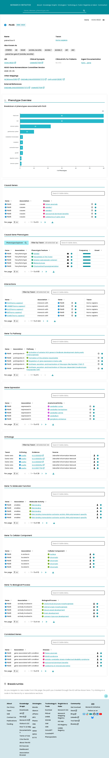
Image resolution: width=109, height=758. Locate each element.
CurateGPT (49, 733)
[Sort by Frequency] (89, 250)
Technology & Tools (74, 5)
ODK (46, 727)
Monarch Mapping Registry (61, 715)
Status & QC (24, 723)
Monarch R (25, 720)
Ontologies (62, 5)
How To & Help (25, 727)
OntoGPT (48, 730)
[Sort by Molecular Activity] (45, 501)
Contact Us (11, 717)
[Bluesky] (92, 717)
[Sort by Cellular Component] (66, 551)
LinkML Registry (61, 729)
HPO (34, 717)
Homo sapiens (61, 40)
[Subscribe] (84, 714)
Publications (12, 721)
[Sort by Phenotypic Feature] (49, 250)
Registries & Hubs (90, 5)
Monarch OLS (63, 710)
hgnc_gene (86, 63)
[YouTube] (100, 714)
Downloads (24, 710)
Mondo (35, 707)
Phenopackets (51, 737)
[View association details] (95, 204)
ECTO (34, 737)
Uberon (35, 711)
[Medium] (90, 714)
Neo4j (23, 717)
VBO (34, 727)
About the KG (25, 742)
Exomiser (48, 710)
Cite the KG (24, 739)
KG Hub (61, 721)
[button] (86, 253)
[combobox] (54, 11)
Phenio (35, 721)
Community (102, 5)
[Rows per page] (16, 222)
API (22, 713)
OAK (46, 723)
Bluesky (74, 724)
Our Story (10, 707)
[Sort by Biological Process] (58, 600)
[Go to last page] (44, 222)
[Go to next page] (40, 222)
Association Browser (24, 754)
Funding (10, 724)
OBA (34, 724)
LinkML (47, 717)
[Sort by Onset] (101, 250)
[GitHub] (94, 714)
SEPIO (34, 734)
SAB (8, 714)
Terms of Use (25, 736)
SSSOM (48, 720)
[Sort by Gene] (10, 201)
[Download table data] (52, 222)
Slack (74, 711)
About (39, 5)
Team (9, 711)
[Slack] (87, 714)
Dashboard (24, 749)
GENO (34, 731)
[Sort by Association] (30, 201)
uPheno (35, 714)
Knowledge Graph (50, 5)
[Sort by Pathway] (35, 349)
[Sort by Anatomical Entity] (63, 403)
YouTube (75, 721)
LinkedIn (75, 717)
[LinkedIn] (97, 714)
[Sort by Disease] (51, 201)
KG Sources (24, 746)
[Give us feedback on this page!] (106, 696)
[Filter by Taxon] (44, 242)
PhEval (47, 713)
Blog (73, 714)
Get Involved (76, 707)
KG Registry (62, 725)
